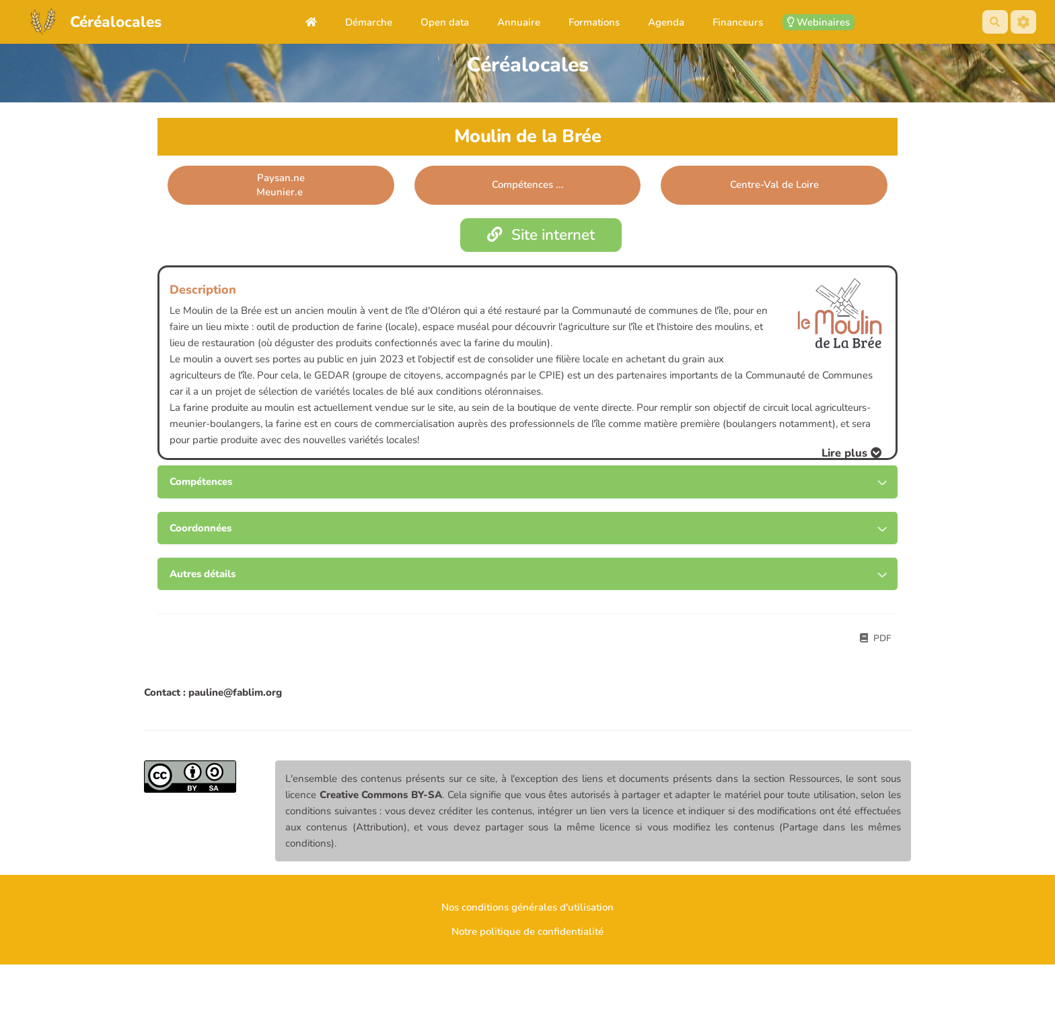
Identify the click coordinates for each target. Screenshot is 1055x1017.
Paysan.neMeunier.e (280, 185)
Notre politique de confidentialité (527, 931)
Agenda (666, 22)
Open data (445, 22)
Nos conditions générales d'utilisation (527, 907)
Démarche (368, 22)
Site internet (541, 234)
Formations (594, 22)
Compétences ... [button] (528, 184)
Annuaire (518, 22)
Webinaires (818, 22)
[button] (852, 453)
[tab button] (527, 481)
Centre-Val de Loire (774, 184)
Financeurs (738, 22)
